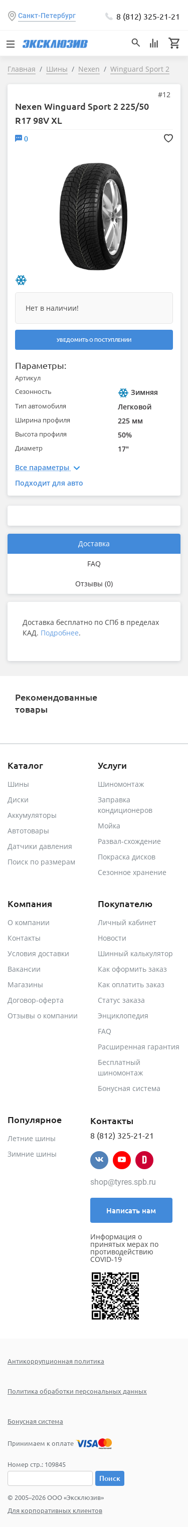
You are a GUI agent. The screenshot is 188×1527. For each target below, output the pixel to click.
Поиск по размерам (41, 861)
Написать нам (131, 1210)
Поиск (109, 1478)
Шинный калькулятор (135, 953)
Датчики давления (40, 846)
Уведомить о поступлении (94, 339)
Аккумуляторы (32, 815)
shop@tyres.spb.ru (123, 1182)
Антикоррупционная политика (56, 1361)
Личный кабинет (127, 922)
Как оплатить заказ (131, 984)
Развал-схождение (129, 841)
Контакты (24, 938)
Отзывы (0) (94, 583)
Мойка (109, 825)
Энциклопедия (123, 1015)
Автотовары (28, 830)
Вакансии (24, 969)
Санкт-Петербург (47, 16)
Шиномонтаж (121, 784)
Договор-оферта (36, 1000)
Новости (112, 938)
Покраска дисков (126, 856)
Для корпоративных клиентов (55, 1510)
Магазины (25, 984)
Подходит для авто (49, 483)
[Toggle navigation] (10, 43)
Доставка (94, 543)
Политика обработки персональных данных (77, 1391)
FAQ (94, 563)
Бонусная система (129, 1088)
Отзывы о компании (43, 1015)
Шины (18, 784)
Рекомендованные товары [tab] (56, 703)
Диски (18, 799)
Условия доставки (38, 953)
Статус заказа (121, 1000)
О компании (29, 922)
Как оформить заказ (132, 969)
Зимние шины (32, 1154)
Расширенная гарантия (138, 1046)
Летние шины (32, 1138)
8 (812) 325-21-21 (148, 16)
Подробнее (60, 632)
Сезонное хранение (132, 872)
